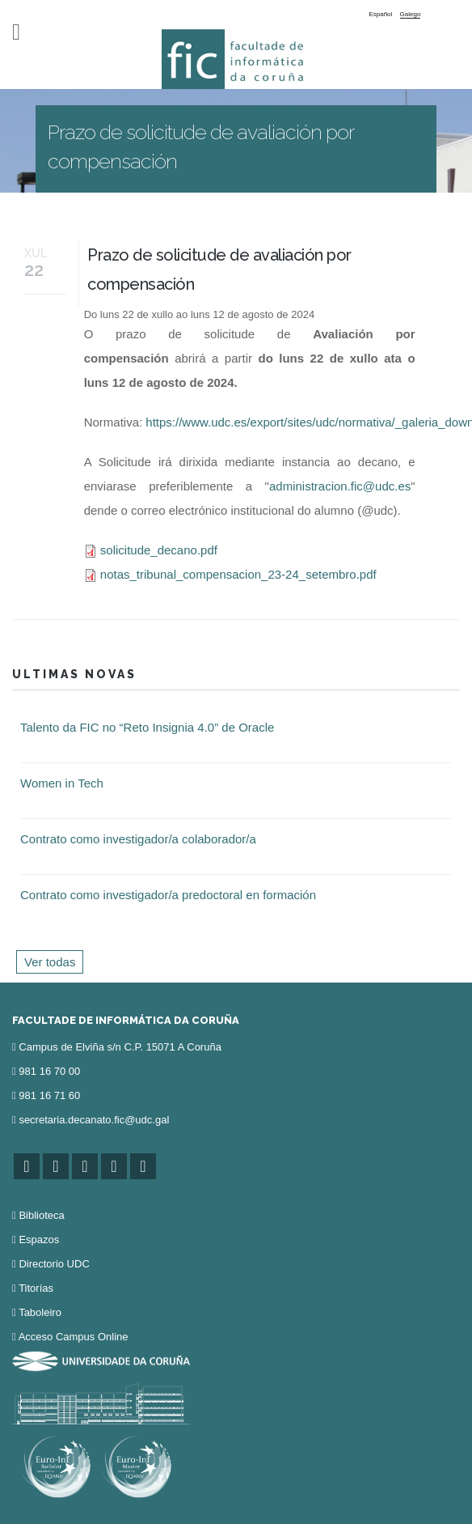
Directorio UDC (54, 1264)
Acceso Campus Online (74, 1337)
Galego (410, 14)
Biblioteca (41, 1215)
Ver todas (49, 962)
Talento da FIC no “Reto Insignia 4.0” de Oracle (147, 727)
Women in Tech (61, 783)
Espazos (39, 1239)
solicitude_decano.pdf (158, 550)
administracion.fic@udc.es (340, 486)
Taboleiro (40, 1312)
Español (380, 14)
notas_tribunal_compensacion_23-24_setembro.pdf (238, 574)
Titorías (36, 1288)
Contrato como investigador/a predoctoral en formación (168, 895)
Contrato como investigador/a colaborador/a (138, 839)
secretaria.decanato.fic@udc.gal (94, 1120)
